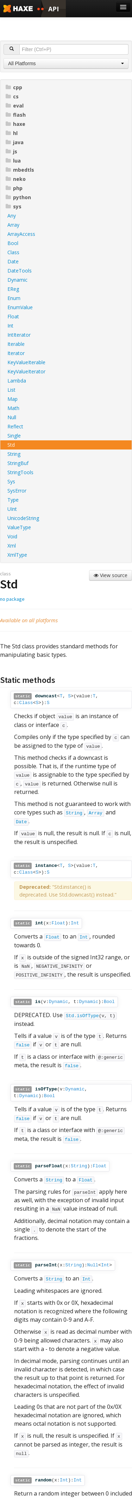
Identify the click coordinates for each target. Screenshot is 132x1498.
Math (13, 408)
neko (16, 179)
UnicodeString (23, 518)
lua (13, 160)
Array (13, 224)
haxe (15, 124)
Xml (11, 545)
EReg (13, 289)
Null (11, 417)
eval (15, 105)
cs (12, 96)
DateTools (19, 270)
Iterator (16, 353)
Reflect (15, 426)
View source (110, 575)
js (11, 151)
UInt (12, 509)
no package (12, 599)
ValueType (19, 527)
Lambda (16, 380)
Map (12, 399)
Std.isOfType (82, 1016)
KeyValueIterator (26, 371)
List (11, 389)
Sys (11, 481)
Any (11, 215)
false (23, 1045)
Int (10, 325)
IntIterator (19, 334)
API (53, 9)
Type (13, 499)
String (13, 454)
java (15, 142)
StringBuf (18, 463)
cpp (14, 87)
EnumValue (20, 307)
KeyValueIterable (26, 362)
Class (13, 252)
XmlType (17, 554)
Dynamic (17, 279)
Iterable (16, 344)
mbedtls (20, 169)
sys (13, 206)
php (14, 188)
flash (16, 114)
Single (14, 435)
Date (13, 261)
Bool (12, 243)
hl (12, 133)
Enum (13, 298)
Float (13, 316)
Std (11, 444)
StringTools (20, 472)
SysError (16, 490)
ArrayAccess (21, 234)
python (18, 197)
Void (12, 536)
